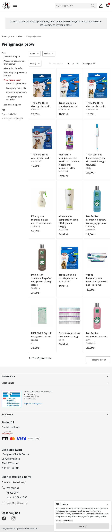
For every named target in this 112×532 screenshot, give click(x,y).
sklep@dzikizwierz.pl (17, 503)
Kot (3, 109)
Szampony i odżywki (16, 88)
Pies (20, 36)
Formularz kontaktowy (14, 482)
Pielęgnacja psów (12, 80)
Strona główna (8, 36)
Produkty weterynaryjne (12, 118)
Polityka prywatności (64, 520)
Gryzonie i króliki (9, 114)
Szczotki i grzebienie (16, 83)
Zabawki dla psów (12, 104)
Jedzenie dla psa (12, 56)
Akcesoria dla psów (13, 68)
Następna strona (98, 359)
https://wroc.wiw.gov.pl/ (33, 403)
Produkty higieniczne (16, 92)
